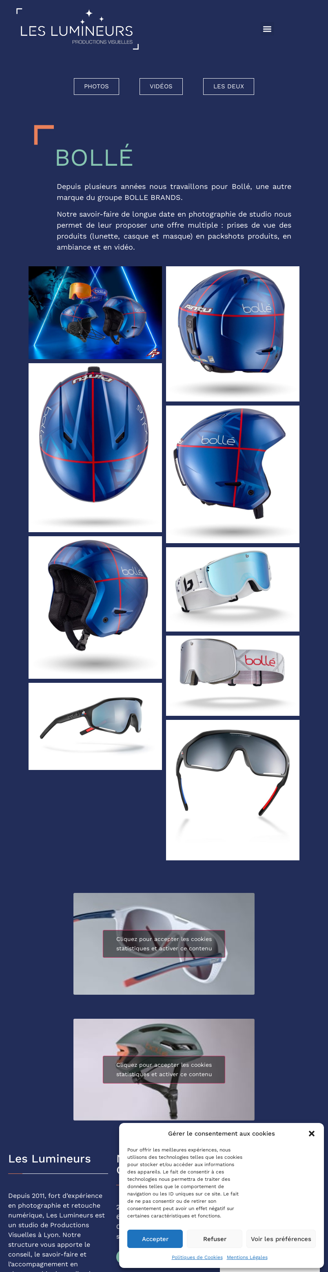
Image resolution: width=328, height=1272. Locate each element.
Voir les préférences (281, 1239)
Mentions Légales (247, 1257)
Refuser (214, 1239)
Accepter (155, 1239)
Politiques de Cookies (197, 1257)
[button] (312, 1133)
